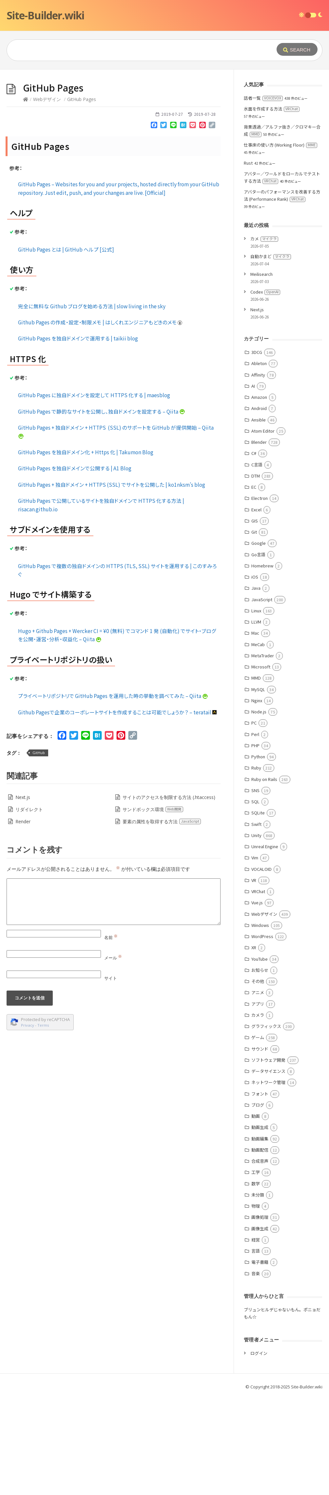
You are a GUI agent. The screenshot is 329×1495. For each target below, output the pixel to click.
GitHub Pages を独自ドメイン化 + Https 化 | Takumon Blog (85, 550)
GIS (254, 619)
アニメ (257, 1091)
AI (253, 484)
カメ (264, 337)
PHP (255, 844)
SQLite (258, 911)
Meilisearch (261, 372)
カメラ (257, 1113)
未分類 (257, 1293)
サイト (110, 1076)
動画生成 (259, 1225)
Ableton (259, 462)
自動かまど (270, 355)
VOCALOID (261, 967)
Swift (256, 922)
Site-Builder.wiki (45, 15)
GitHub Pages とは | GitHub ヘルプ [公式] (66, 347)
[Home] (25, 198)
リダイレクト (29, 908)
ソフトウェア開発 (268, 1158)
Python (258, 855)
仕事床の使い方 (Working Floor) (280, 243)
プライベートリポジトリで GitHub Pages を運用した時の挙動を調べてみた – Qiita (113, 794)
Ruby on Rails (264, 877)
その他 (257, 1079)
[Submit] (297, 49)
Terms (43, 1123)
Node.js (258, 810)
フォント (259, 1192)
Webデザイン (47, 198)
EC (253, 585)
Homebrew (262, 664)
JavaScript (261, 698)
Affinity (258, 473)
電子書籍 (259, 1360)
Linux (256, 709)
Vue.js (257, 1001)
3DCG (256, 450)
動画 (255, 1214)
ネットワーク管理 (268, 1181)
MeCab (258, 743)
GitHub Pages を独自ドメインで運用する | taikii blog (78, 436)
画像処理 (259, 1315)
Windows (260, 1023)
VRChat (258, 990)
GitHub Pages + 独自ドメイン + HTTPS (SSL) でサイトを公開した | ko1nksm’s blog (111, 582)
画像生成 (259, 1327)
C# (253, 551)
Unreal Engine (264, 945)
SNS (255, 889)
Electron (259, 596)
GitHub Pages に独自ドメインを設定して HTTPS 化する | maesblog (94, 493)
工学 (255, 1270)
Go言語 (258, 653)
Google (258, 641)
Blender (259, 540)
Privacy (27, 1123)
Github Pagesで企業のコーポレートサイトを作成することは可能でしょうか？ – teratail (117, 810)
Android (259, 506)
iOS (254, 675)
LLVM (256, 720)
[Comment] (114, 1000)
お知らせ (259, 1068)
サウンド (259, 1147)
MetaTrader (262, 754)
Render (22, 920)
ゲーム (257, 1136)
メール (113, 1056)
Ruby (256, 866)
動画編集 (259, 1237)
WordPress (262, 1035)
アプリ (257, 1102)
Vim (254, 956)
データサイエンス (268, 1169)
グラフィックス (266, 1124)
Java (256, 686)
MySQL (258, 788)
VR (253, 978)
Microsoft (260, 765)
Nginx (256, 799)
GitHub (38, 851)
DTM (255, 574)
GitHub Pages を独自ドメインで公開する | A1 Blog (74, 566)
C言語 (256, 563)
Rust (248, 261)
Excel (256, 608)
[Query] (133, 50)
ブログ (257, 1203)
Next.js (22, 895)
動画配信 (259, 1248)
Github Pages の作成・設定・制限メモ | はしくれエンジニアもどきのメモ (100, 420)
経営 (255, 1338)
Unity (256, 934)
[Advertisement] (164, 119)
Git (254, 630)
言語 (255, 1349)
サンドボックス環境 (153, 908)
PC (254, 821)
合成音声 (259, 1259)
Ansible (258, 518)
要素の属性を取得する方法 (162, 920)
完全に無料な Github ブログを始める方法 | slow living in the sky (91, 404)
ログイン (258, 1451)
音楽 (255, 1372)
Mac (255, 731)
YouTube (259, 1057)
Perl (255, 832)
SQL (255, 900)
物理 (255, 1304)
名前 (111, 1036)
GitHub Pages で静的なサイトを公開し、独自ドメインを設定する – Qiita (101, 509)
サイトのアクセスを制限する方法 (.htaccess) (169, 895)
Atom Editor (263, 529)
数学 (255, 1282)
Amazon (259, 495)
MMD (256, 776)
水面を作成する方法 (272, 207)
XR (253, 1046)
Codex (265, 390)
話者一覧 (263, 196)
